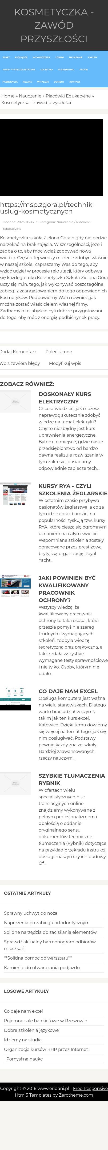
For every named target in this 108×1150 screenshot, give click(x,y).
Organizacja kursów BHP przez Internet (46, 1049)
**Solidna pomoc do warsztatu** (38, 958)
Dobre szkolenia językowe (31, 1030)
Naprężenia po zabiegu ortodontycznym (47, 922)
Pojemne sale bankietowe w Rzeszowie (45, 1020)
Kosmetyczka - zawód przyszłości (36, 102)
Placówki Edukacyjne (68, 96)
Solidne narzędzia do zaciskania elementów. (51, 932)
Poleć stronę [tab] (59, 351)
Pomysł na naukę (23, 1059)
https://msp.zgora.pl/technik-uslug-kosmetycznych (47, 208)
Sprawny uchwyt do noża (30, 913)
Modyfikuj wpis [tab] (65, 363)
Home (8, 96)
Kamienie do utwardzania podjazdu (42, 967)
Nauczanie (30, 96)
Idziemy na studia (23, 1039)
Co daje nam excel (68, 691)
